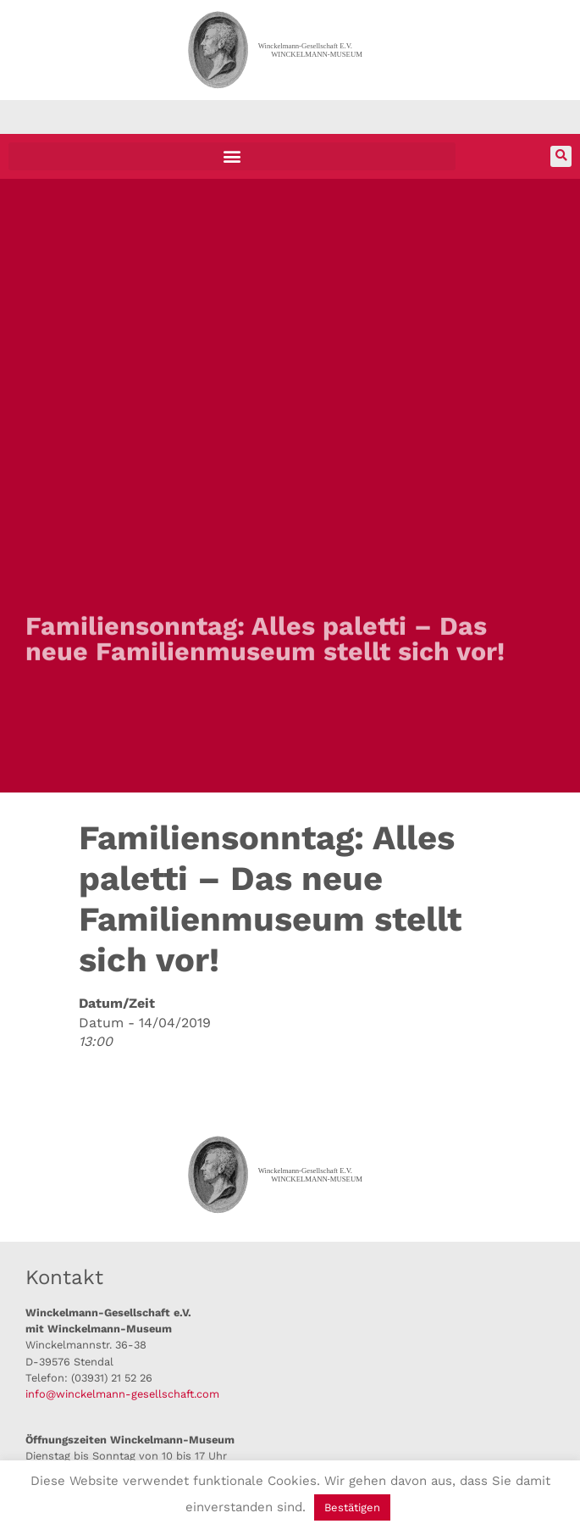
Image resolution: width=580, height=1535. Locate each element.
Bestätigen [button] (352, 1507)
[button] (232, 156)
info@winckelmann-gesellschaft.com (122, 1394)
